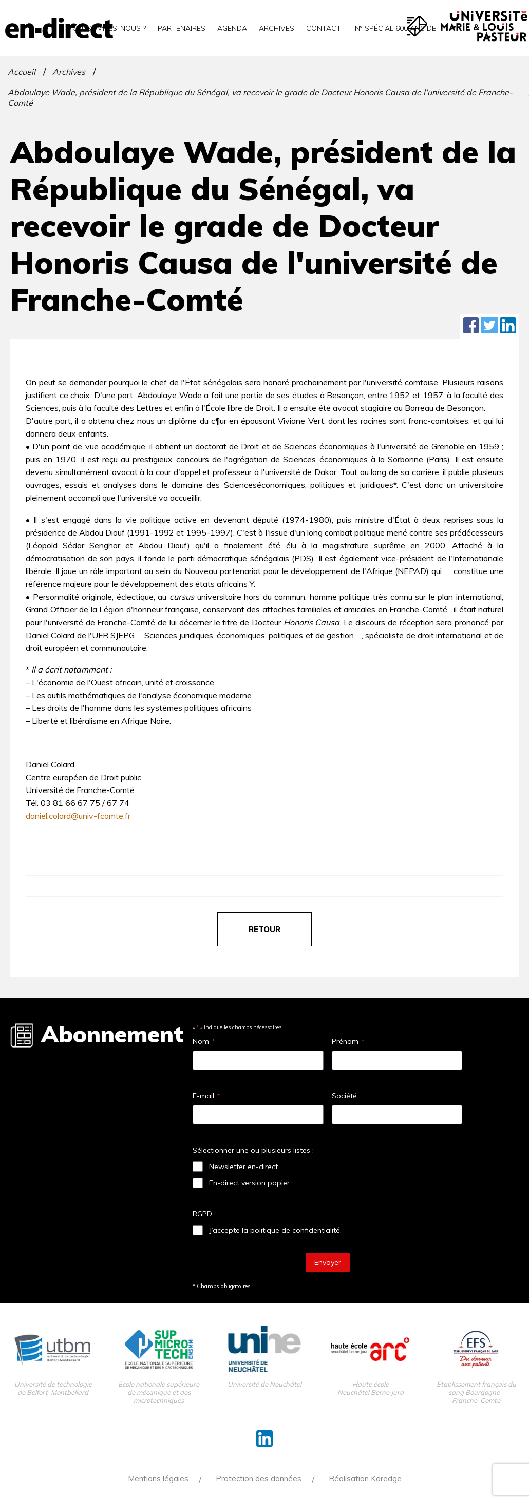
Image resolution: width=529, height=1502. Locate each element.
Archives (276, 28)
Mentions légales (158, 1479)
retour (264, 929)
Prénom (348, 1041)
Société (344, 1095)
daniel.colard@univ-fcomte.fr (78, 816)
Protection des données (258, 1479)
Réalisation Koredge (365, 1479)
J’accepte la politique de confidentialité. (275, 1230)
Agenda (232, 28)
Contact (323, 28)
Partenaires (181, 28)
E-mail (206, 1095)
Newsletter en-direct (243, 1166)
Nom (204, 1041)
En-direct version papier (249, 1183)
